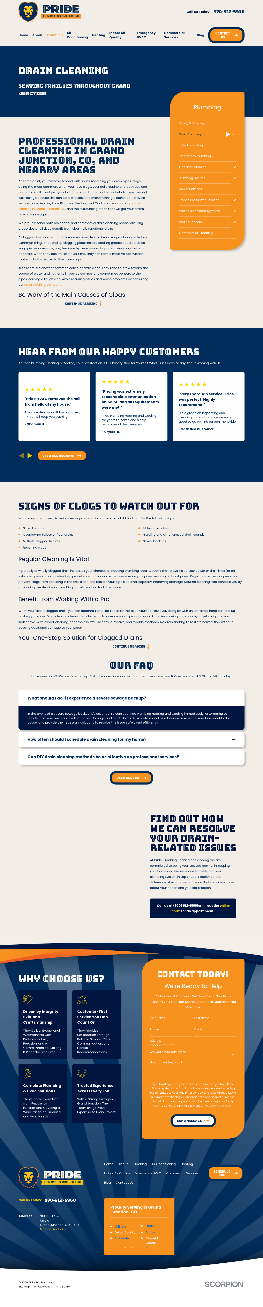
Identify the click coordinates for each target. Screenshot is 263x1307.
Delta (150, 1226)
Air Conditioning (164, 1164)
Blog (107, 1182)
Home (108, 1164)
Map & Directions (53, 1229)
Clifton (120, 1226)
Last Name (196, 1018)
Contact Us (124, 1182)
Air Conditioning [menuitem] (77, 35)
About (123, 1164)
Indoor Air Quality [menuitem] (117, 35)
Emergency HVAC (148, 1173)
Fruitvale (122, 1238)
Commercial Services (182, 1173)
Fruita (150, 1232)
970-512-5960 (229, 12)
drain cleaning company (42, 284)
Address (150, 1040)
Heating (187, 1164)
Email (192, 1029)
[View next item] (30, 455)
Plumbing (140, 1164)
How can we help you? (160, 1062)
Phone (148, 1029)
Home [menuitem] (23, 35)
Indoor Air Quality (117, 1173)
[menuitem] (207, 123)
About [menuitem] (37, 35)
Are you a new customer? (162, 1052)
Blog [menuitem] (200, 35)
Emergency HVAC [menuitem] (146, 35)
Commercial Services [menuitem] (174, 35)
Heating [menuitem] (98, 35)
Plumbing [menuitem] (55, 35)
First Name (151, 1018)
